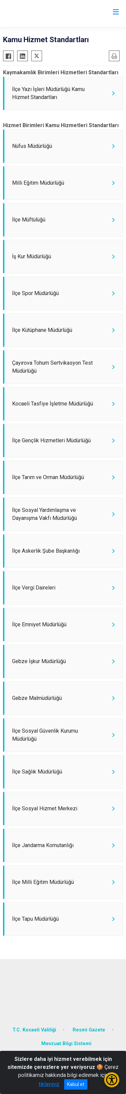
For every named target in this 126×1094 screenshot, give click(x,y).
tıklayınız (49, 1084)
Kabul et (75, 1084)
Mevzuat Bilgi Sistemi (66, 1043)
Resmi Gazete (89, 1030)
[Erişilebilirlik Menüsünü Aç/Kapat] (111, 1079)
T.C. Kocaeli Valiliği (34, 1030)
